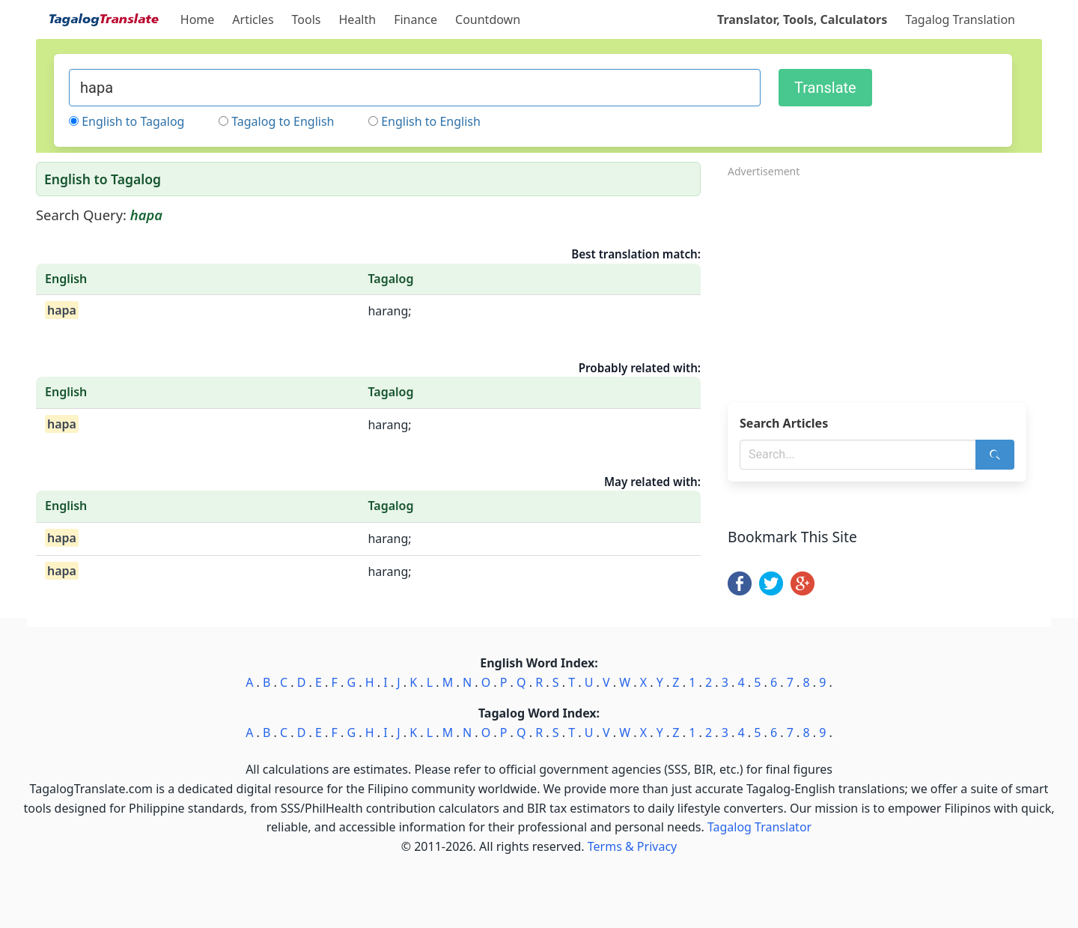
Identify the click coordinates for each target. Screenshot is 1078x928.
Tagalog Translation (960, 19)
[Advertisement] (885, 285)
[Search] (994, 455)
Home (197, 19)
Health (358, 19)
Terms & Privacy (632, 846)
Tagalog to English (282, 121)
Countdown (487, 19)
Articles (252, 19)
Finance (415, 19)
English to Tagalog (133, 121)
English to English (431, 121)
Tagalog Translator (759, 827)
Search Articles (784, 423)
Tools (306, 19)
